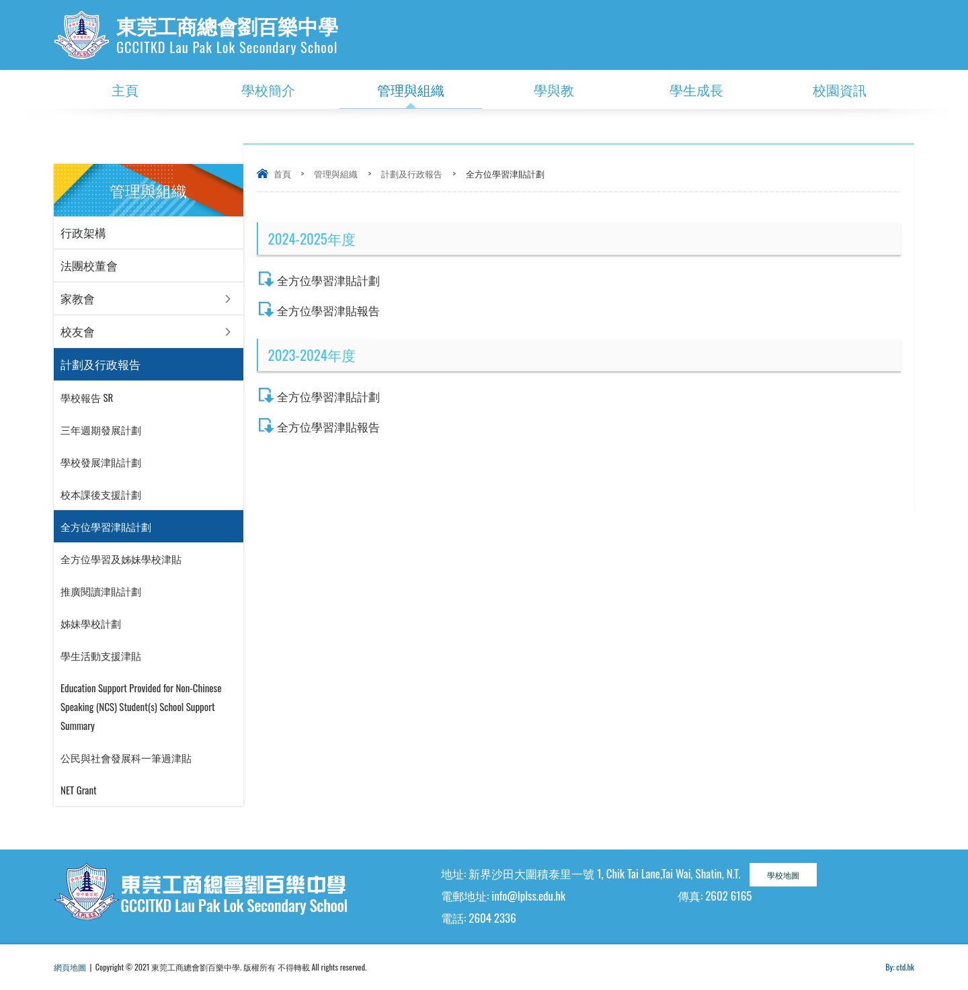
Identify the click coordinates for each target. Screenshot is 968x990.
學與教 (554, 89)
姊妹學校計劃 (91, 623)
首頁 (282, 173)
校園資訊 (839, 89)
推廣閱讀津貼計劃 (101, 590)
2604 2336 (492, 917)
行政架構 (83, 232)
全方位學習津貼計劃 (328, 280)
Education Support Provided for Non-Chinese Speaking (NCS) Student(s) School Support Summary (141, 706)
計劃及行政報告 (411, 173)
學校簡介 (268, 89)
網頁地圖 (70, 967)
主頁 (125, 89)
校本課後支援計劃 (101, 494)
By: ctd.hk (899, 967)
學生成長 (696, 89)
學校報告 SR (87, 397)
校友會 (78, 331)
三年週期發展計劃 (101, 429)
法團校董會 (89, 265)
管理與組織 (410, 89)
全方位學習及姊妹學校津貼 (121, 558)
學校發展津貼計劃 (101, 461)
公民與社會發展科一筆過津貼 (126, 757)
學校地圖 (783, 874)
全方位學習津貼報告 (328, 310)
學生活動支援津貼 (101, 655)
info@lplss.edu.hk (528, 895)
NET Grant (79, 789)
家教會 (78, 298)
